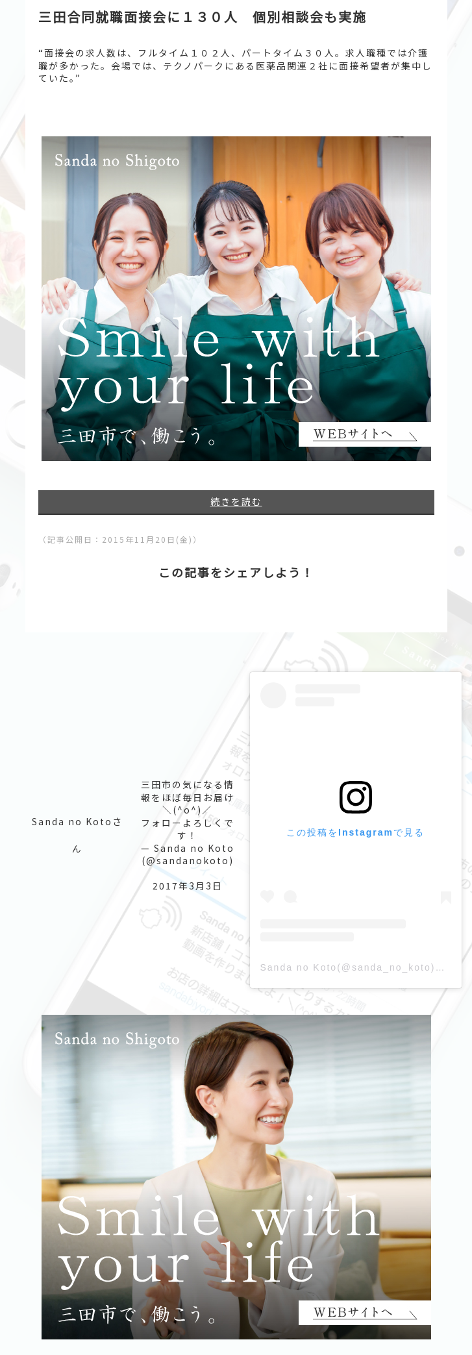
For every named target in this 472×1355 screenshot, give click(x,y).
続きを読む (236, 501)
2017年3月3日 (188, 885)
